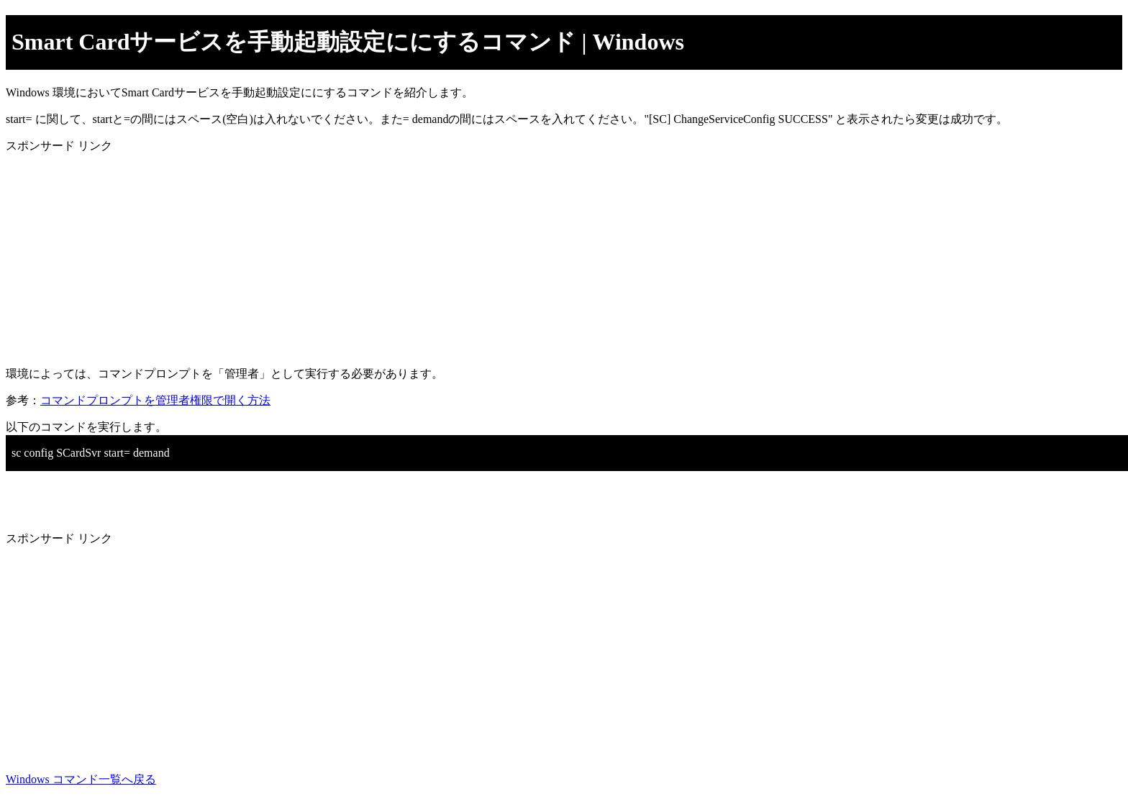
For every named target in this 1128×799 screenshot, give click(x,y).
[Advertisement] (437, 254)
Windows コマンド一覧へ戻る (81, 779)
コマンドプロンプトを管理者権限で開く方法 (155, 400)
